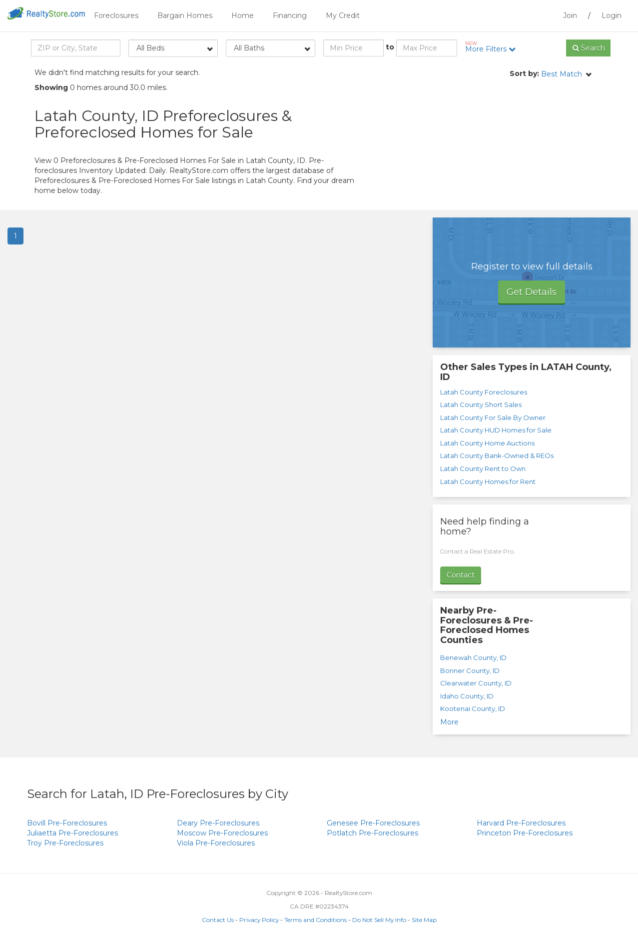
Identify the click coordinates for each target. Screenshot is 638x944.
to (390, 47)
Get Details (532, 292)
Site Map (424, 920)
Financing (290, 15)
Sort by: (524, 73)
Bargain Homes (184, 15)
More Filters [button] (494, 47)
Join (570, 15)
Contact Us (218, 920)
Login (612, 15)
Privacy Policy (259, 920)
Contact (461, 575)
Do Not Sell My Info (379, 920)
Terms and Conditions (315, 920)
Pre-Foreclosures (67, 823)
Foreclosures (116, 15)
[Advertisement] (514, 150)
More (449, 722)
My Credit (343, 15)
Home (242, 15)
